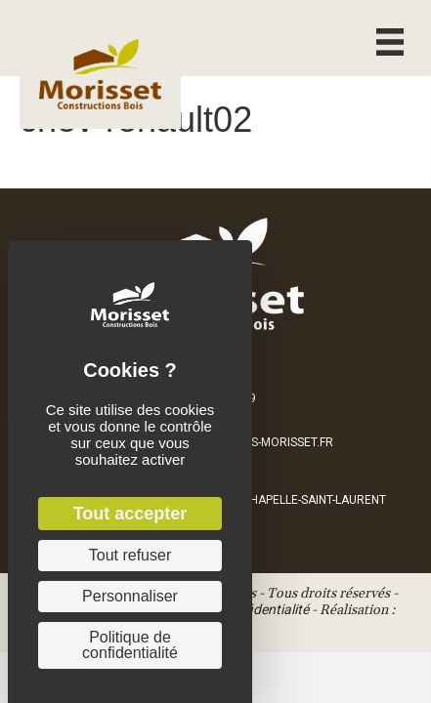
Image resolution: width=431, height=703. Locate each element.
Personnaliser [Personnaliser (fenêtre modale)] (130, 596)
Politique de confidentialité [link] (130, 645)
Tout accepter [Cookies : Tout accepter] (130, 513)
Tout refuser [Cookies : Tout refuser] (130, 555)
